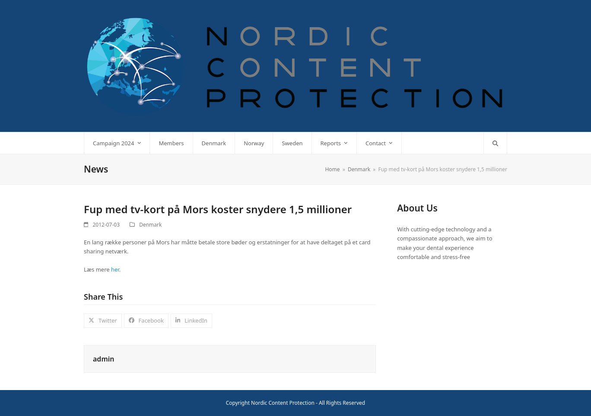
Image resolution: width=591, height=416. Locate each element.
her (115, 269)
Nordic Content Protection (283, 402)
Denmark (150, 224)
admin (103, 359)
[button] (495, 143)
